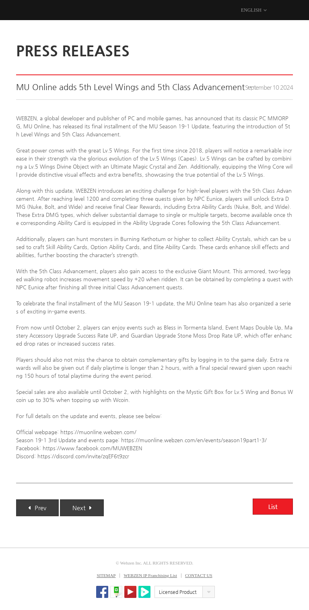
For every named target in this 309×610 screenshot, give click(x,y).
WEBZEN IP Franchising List (150, 575)
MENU (288, 10)
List (273, 507)
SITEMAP (106, 575)
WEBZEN (23, 10)
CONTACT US (198, 575)
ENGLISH (251, 10)
